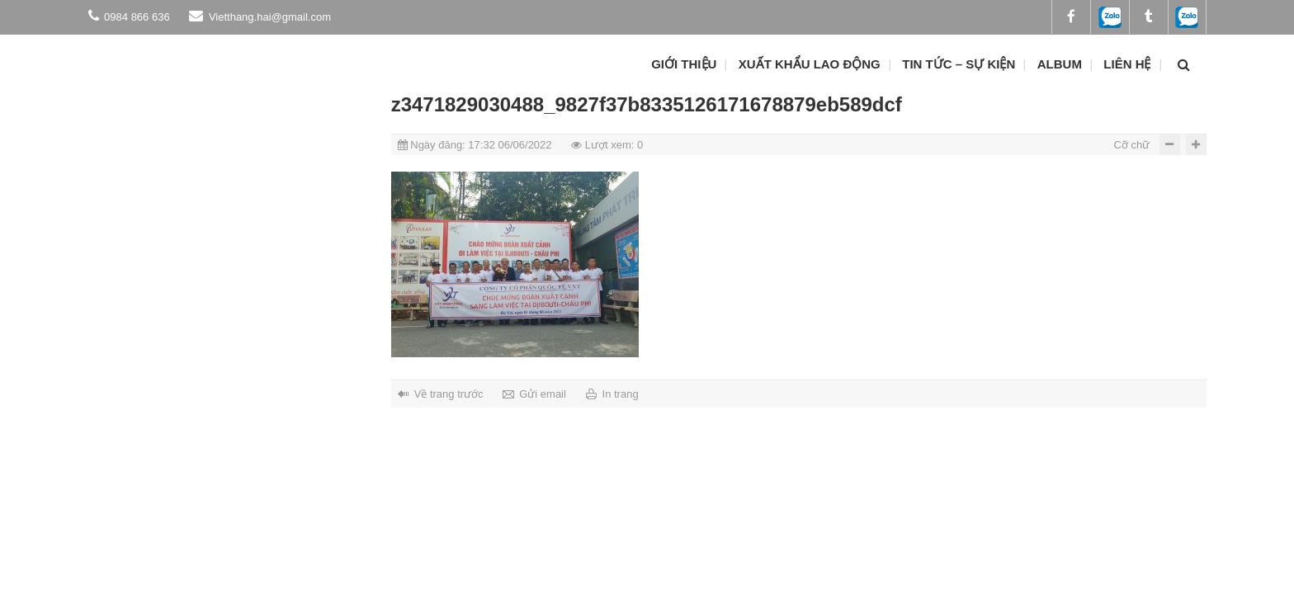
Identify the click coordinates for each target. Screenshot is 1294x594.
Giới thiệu (683, 64)
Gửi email (542, 394)
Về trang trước (449, 394)
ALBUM (1059, 64)
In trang (620, 394)
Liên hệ (1126, 64)
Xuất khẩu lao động (810, 64)
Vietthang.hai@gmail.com (260, 15)
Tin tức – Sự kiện (958, 64)
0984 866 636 (129, 15)
